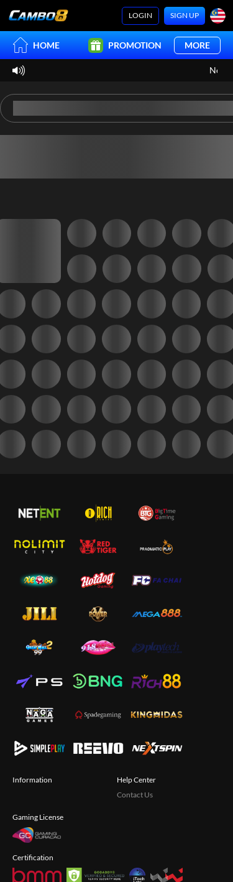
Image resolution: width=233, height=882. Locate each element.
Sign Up (184, 15)
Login (140, 15)
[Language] (218, 16)
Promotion (125, 45)
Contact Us (135, 794)
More (197, 45)
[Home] (38, 15)
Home (36, 45)
